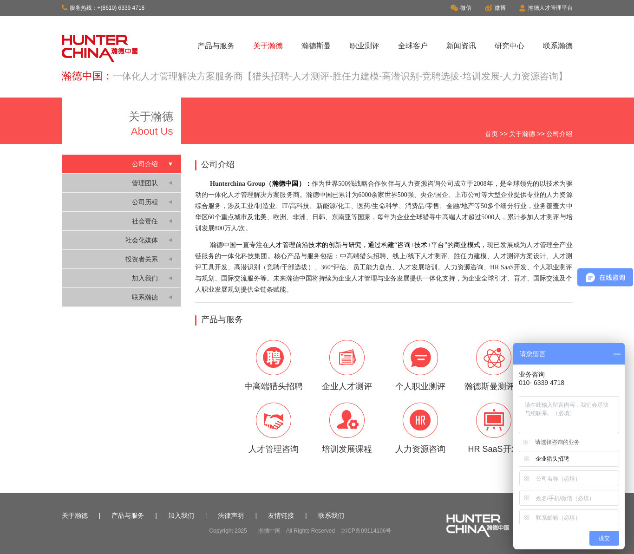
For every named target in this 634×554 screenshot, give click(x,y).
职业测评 (364, 46)
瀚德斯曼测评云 (493, 365)
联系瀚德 (558, 46)
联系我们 (331, 515)
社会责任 (145, 221)
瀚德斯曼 (316, 46)
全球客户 (413, 46)
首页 (491, 133)
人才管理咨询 (273, 428)
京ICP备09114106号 (365, 531)
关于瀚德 (268, 46)
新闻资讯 (461, 46)
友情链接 (281, 515)
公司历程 (145, 202)
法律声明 (231, 515)
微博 (495, 8)
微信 (461, 8)
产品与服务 (216, 46)
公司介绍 (145, 164)
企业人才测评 (347, 365)
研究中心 (509, 46)
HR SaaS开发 (493, 428)
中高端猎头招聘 (273, 365)
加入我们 (145, 278)
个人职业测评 (420, 365)
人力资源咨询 (420, 428)
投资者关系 (141, 259)
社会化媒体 (141, 240)
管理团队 (145, 183)
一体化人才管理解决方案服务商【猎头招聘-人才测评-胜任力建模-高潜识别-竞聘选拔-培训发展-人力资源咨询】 (340, 76)
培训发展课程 (347, 428)
